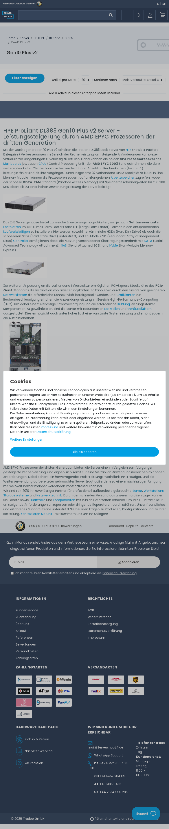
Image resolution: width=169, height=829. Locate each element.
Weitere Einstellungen (26, 439)
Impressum (49, 427)
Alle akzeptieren (84, 451)
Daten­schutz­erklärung (54, 431)
